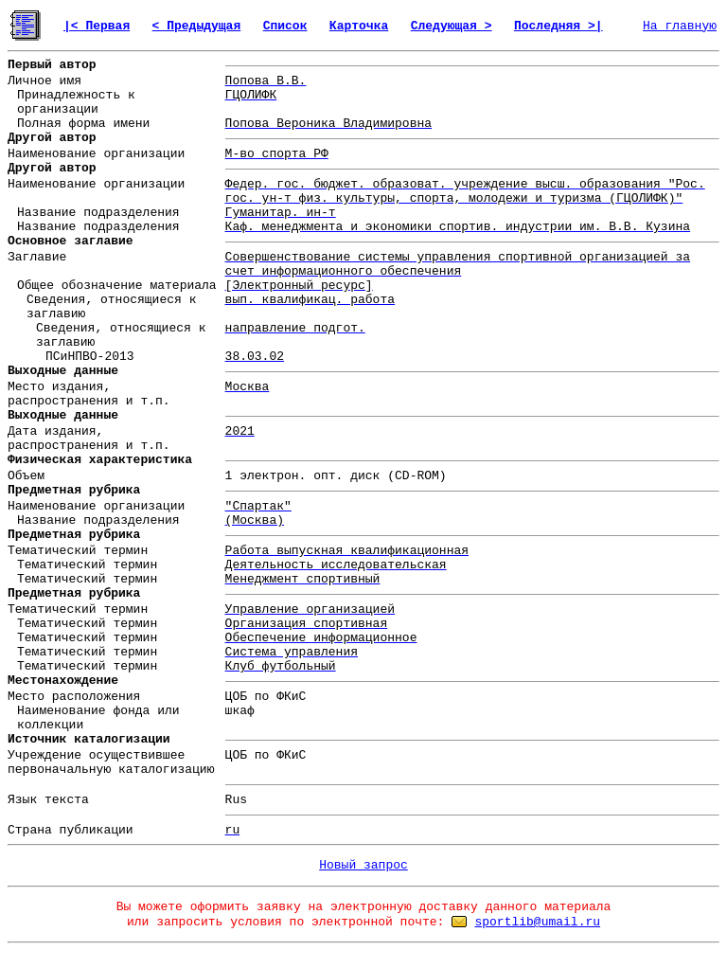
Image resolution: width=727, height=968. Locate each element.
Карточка (358, 26)
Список (285, 26)
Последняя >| (558, 26)
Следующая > (451, 26)
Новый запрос (363, 865)
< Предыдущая (196, 26)
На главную (680, 26)
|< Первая (96, 26)
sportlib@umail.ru (537, 922)
